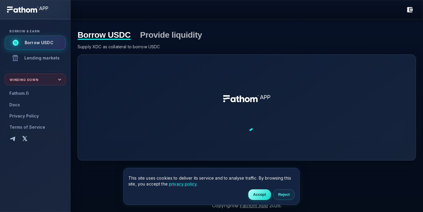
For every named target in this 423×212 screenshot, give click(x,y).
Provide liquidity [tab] (171, 35)
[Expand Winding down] (35, 80)
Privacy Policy (24, 115)
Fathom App (254, 205)
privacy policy (183, 183)
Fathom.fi (19, 93)
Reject (283, 195)
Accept (260, 195)
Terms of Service (27, 127)
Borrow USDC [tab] (104, 35)
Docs (14, 104)
